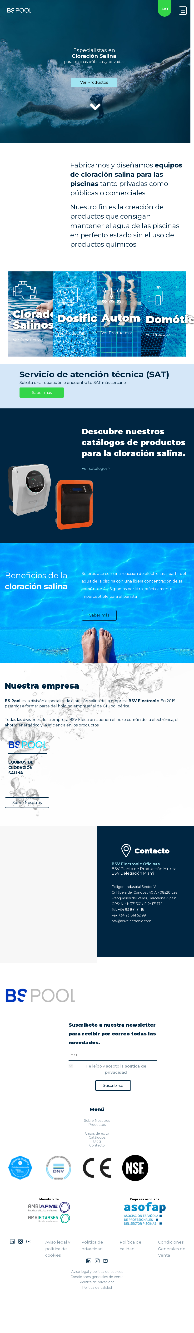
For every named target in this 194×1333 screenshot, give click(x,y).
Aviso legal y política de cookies (57, 1248)
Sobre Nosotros (27, 802)
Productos (97, 1124)
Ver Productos (94, 82)
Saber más (42, 392)
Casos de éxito (97, 1133)
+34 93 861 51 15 (131, 909)
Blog (97, 1141)
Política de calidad (97, 1287)
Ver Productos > (28, 340)
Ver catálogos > (96, 468)
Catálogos (97, 1137)
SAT (165, 9)
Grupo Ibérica (116, 706)
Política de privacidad (97, 1282)
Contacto (97, 1145)
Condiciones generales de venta (97, 1277)
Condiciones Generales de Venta (171, 1248)
